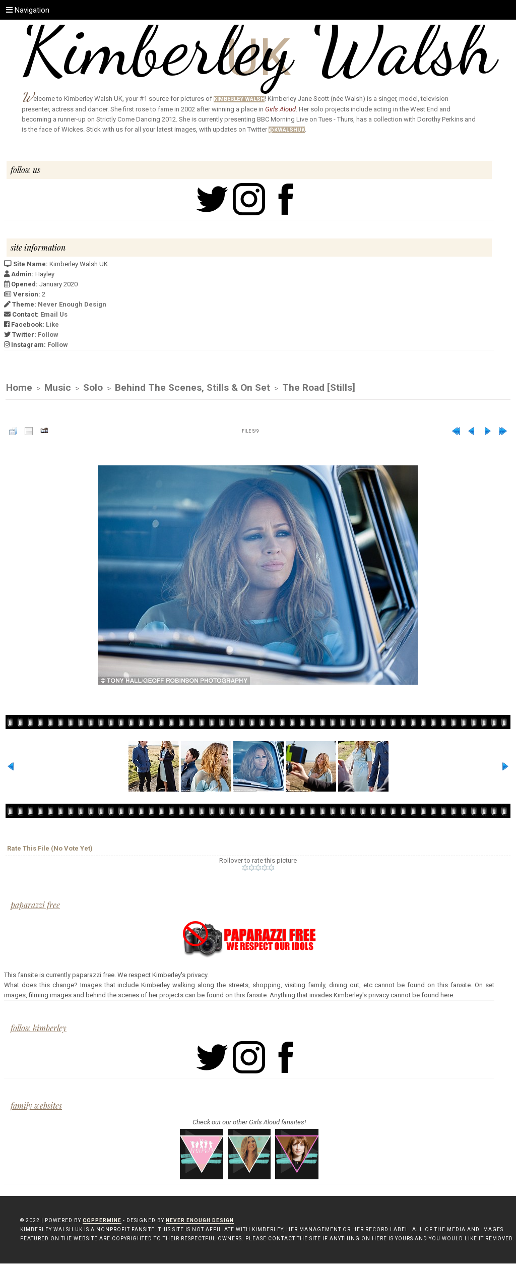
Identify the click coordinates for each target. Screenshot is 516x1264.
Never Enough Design (72, 304)
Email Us (54, 314)
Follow (48, 334)
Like (52, 324)
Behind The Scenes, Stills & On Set (192, 388)
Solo (93, 388)
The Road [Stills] (318, 388)
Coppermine (102, 1221)
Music (57, 388)
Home (19, 388)
